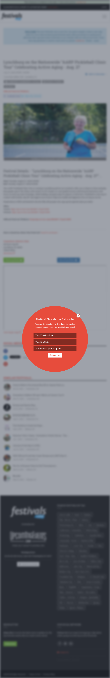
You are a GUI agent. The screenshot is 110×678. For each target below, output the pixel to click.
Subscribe (55, 355)
